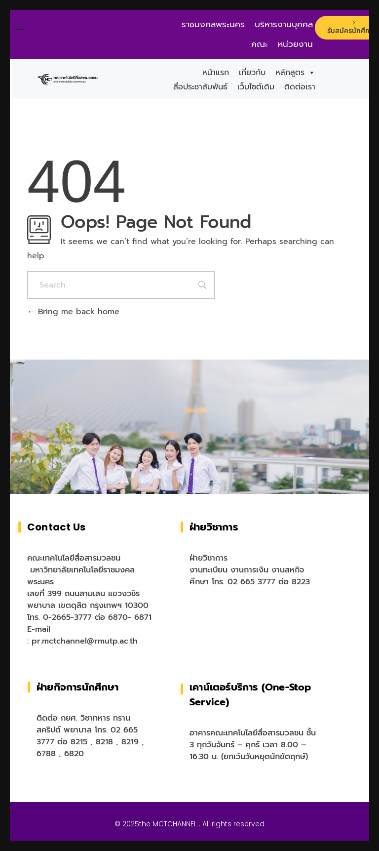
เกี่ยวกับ (252, 73)
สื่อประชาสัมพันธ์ (200, 87)
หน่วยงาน (295, 44)
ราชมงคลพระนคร (213, 24)
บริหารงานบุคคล (284, 24)
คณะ (259, 44)
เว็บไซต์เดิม (255, 87)
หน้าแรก (215, 73)
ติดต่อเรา (299, 87)
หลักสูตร (295, 73)
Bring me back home (73, 312)
